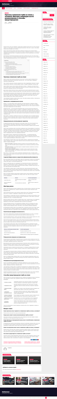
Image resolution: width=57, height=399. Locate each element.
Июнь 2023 (45, 110)
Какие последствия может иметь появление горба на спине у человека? (16, 73)
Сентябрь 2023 (46, 104)
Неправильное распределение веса (11, 68)
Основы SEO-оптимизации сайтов (8, 382)
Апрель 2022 (45, 140)
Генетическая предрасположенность (11, 66)
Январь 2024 (45, 95)
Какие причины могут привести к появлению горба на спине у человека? (16, 71)
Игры (15, 8)
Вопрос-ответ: (7, 70)
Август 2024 (45, 87)
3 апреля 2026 (6, 383)
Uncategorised (5, 359)
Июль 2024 (45, 89)
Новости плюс (46, 49)
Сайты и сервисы (26, 8)
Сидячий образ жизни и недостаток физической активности (14, 64)
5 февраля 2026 (46, 383)
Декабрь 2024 (46, 83)
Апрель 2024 (45, 93)
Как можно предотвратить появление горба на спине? (13, 74)
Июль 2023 (45, 108)
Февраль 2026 (46, 64)
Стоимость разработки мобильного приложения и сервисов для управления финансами (49, 31)
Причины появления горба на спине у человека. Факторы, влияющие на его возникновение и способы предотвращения (19, 17)
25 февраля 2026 (19, 383)
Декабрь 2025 (46, 68)
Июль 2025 (45, 74)
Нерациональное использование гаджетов (11, 63)
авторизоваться (18, 369)
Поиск (44, 12)
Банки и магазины (9, 8)
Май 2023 (45, 112)
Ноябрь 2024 (46, 85)
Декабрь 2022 (46, 123)
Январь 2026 (46, 66)
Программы (19, 8)
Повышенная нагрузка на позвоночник (11, 67)
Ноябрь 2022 (46, 125)
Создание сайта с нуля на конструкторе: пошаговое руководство (47, 28)
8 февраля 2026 (33, 383)
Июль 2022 (45, 133)
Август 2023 (45, 106)
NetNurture (5, 4)
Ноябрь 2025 (46, 70)
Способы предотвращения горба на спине (11, 69)
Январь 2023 (45, 121)
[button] (54, 8)
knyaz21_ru (10, 22)
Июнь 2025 (45, 76)
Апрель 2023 (45, 114)
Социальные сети (35, 8)
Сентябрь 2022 (46, 129)
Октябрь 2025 (46, 72)
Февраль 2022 (46, 142)
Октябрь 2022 (46, 127)
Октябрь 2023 (46, 102)
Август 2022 (45, 131)
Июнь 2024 (45, 91)
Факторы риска (7, 65)
